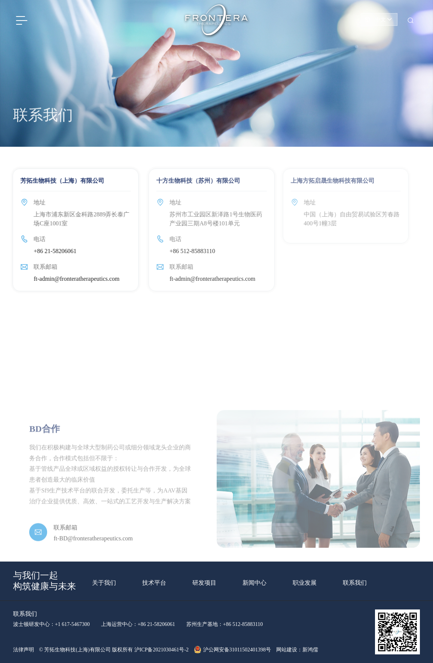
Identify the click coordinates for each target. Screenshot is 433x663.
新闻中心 (254, 583)
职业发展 (305, 583)
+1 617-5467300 (72, 624)
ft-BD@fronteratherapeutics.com (93, 548)
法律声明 (23, 650)
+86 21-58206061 (52, 251)
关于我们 (104, 583)
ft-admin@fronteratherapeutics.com (74, 279)
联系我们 (355, 583)
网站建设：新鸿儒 (297, 650)
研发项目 (204, 583)
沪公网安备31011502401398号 (232, 650)
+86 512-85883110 (188, 251)
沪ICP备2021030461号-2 (161, 650)
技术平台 (154, 583)
